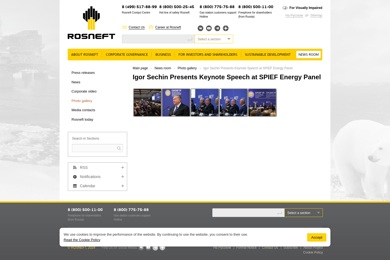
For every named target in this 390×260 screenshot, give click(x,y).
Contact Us (137, 27)
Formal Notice (246, 247)
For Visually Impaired (306, 8)
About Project (313, 247)
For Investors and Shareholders (207, 55)
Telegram (217, 28)
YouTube (209, 28)
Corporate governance (127, 55)
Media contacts (83, 110)
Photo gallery (82, 101)
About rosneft (84, 55)
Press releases (83, 73)
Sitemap (316, 15)
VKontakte (141, 247)
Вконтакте (200, 28)
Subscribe (291, 247)
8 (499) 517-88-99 (139, 7)
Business (163, 55)
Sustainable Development (268, 55)
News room (308, 55)
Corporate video (84, 91)
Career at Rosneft (168, 27)
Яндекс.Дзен (226, 28)
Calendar (87, 186)
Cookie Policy (313, 252)
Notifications (90, 177)
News (76, 82)
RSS (84, 167)
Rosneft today (82, 119)
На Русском (294, 15)
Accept (316, 237)
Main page (140, 68)
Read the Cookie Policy (82, 240)
